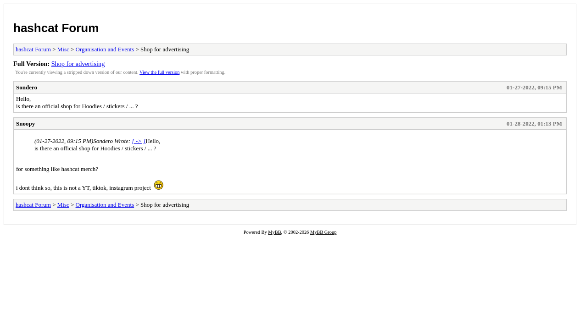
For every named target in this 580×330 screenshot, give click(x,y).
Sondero (26, 87)
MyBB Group (323, 232)
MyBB (274, 232)
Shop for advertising (78, 63)
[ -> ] (138, 141)
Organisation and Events (105, 49)
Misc (63, 49)
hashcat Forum (56, 28)
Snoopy (25, 123)
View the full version (159, 72)
